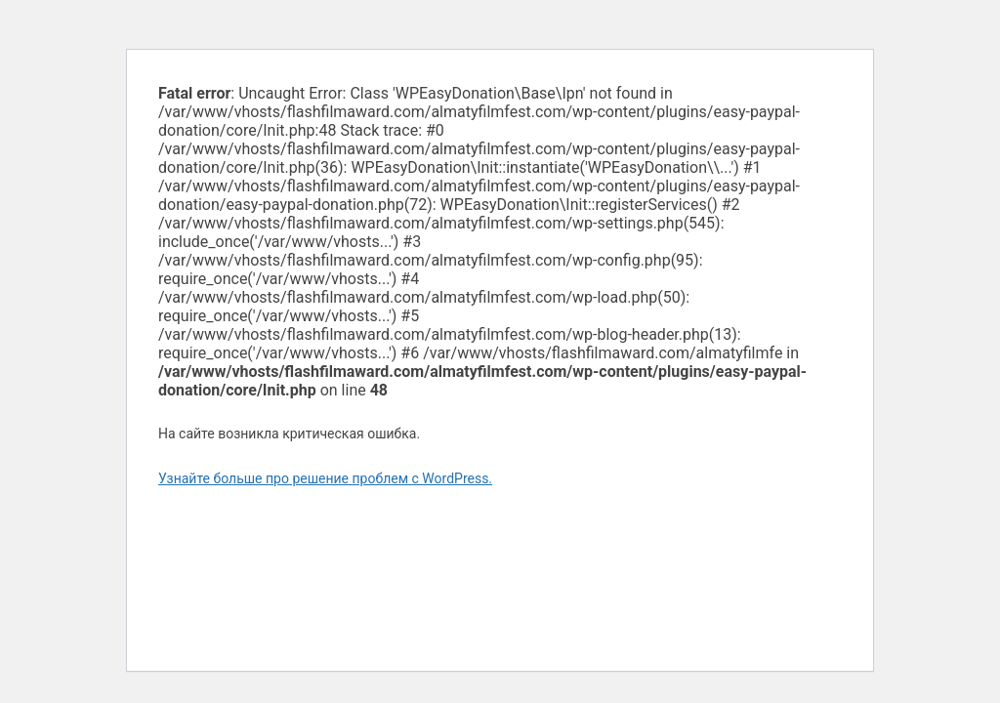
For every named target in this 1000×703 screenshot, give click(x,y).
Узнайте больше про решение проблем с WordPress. (325, 478)
